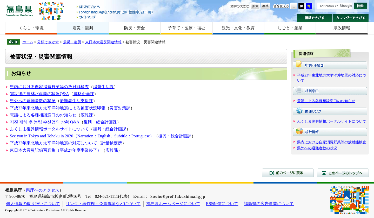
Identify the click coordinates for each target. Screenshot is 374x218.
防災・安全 (134, 28)
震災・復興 (82, 28)
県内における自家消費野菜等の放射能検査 (49, 87)
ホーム (27, 42)
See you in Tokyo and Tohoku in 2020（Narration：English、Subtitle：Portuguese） (82, 136)
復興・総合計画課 (100, 122)
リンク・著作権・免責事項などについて (103, 203)
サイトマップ (115, 17)
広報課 (87, 115)
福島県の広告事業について (269, 203)
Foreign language (115, 12)
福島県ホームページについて (173, 203)
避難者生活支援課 (76, 101)
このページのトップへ (343, 172)
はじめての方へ (115, 7)
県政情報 (341, 28)
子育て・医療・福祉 (186, 28)
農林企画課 (83, 94)
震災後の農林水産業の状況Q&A (39, 94)
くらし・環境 (31, 28)
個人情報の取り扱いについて (33, 203)
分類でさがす (48, 42)
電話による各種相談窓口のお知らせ (43, 115)
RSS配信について (222, 203)
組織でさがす (314, 18)
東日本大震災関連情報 (103, 42)
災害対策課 (120, 108)
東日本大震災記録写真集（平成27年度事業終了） (55, 150)
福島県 (19, 11)
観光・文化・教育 (238, 28)
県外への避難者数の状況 (33, 101)
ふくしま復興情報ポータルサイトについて (49, 129)
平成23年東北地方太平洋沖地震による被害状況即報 (57, 108)
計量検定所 (111, 143)
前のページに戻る (288, 172)
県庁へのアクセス (42, 190)
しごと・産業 (290, 28)
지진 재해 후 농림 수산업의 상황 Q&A (44, 122)
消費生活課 (103, 87)
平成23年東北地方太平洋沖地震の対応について (53, 143)
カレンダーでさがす (351, 18)
